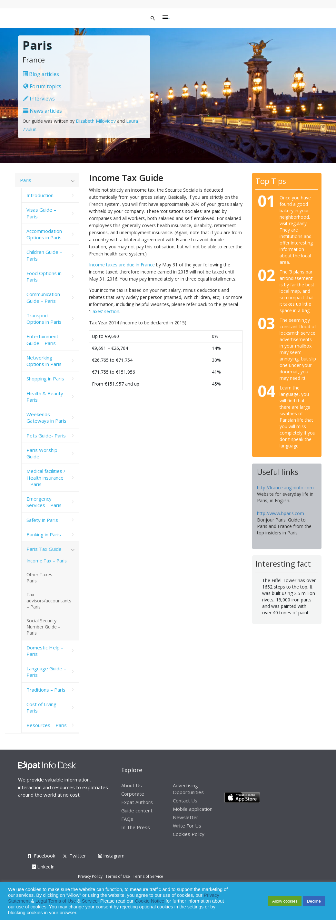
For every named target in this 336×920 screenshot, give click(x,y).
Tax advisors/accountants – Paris (48, 600)
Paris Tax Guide (44, 549)
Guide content (137, 810)
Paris (25, 180)
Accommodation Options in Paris (44, 234)
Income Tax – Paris (46, 561)
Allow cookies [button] (285, 901)
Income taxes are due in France (122, 265)
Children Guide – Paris (44, 255)
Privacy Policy (90, 876)
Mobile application (192, 809)
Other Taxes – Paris (41, 577)
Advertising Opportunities (188, 788)
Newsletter (185, 817)
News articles (42, 110)
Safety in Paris (42, 520)
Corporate (132, 794)
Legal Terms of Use (55, 901)
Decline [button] (314, 901)
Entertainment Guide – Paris (42, 339)
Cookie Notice (149, 901)
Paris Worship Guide (41, 453)
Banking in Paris (43, 534)
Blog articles (41, 74)
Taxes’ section (104, 311)
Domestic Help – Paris (45, 650)
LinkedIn (43, 867)
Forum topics (42, 86)
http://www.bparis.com (280, 513)
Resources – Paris (46, 725)
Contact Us (185, 800)
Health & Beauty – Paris (46, 396)
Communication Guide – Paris (43, 297)
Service (90, 901)
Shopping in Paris (45, 378)
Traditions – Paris (45, 689)
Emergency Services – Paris (44, 501)
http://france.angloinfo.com (285, 487)
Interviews (39, 98)
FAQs (127, 819)
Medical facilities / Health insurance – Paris (45, 477)
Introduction (40, 195)
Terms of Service (148, 876)
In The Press (135, 827)
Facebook (44, 855)
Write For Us (187, 825)
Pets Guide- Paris (46, 435)
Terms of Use (117, 876)
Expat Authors (137, 802)
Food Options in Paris (44, 276)
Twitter (77, 855)
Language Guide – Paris (46, 671)
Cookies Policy (188, 834)
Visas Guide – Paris (41, 212)
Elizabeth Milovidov (96, 121)
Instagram (111, 856)
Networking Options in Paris (44, 360)
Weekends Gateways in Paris (46, 417)
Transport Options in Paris (44, 318)
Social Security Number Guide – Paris (43, 627)
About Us (131, 785)
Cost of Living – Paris (43, 707)
